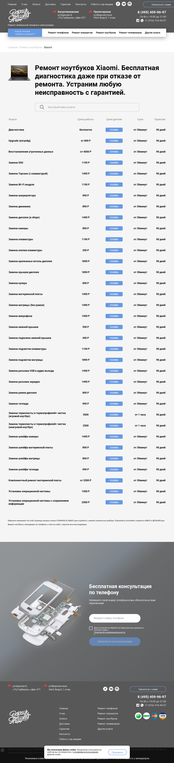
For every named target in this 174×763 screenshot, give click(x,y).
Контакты (81, 4)
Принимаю (117, 752)
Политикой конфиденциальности (109, 632)
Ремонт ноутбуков (31, 47)
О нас (24, 4)
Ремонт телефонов (108, 708)
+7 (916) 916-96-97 (155, 20)
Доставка (50, 4)
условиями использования (85, 752)
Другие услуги (105, 729)
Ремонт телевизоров (109, 723)
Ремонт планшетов (108, 713)
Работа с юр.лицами (102, 4)
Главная (12, 4)
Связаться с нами (148, 689)
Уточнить (114, 130)
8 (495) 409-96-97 (152, 12)
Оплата (36, 4)
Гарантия (66, 4)
